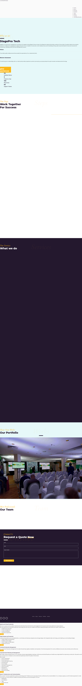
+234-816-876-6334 (4, 0)
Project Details (6, 549)
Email (5, 546)
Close (2, 635)
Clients (75, 14)
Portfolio (75, 11)
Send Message (9, 561)
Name (5, 542)
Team (75, 13)
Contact (75, 15)
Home (75, 7)
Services (75, 10)
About (75, 9)
